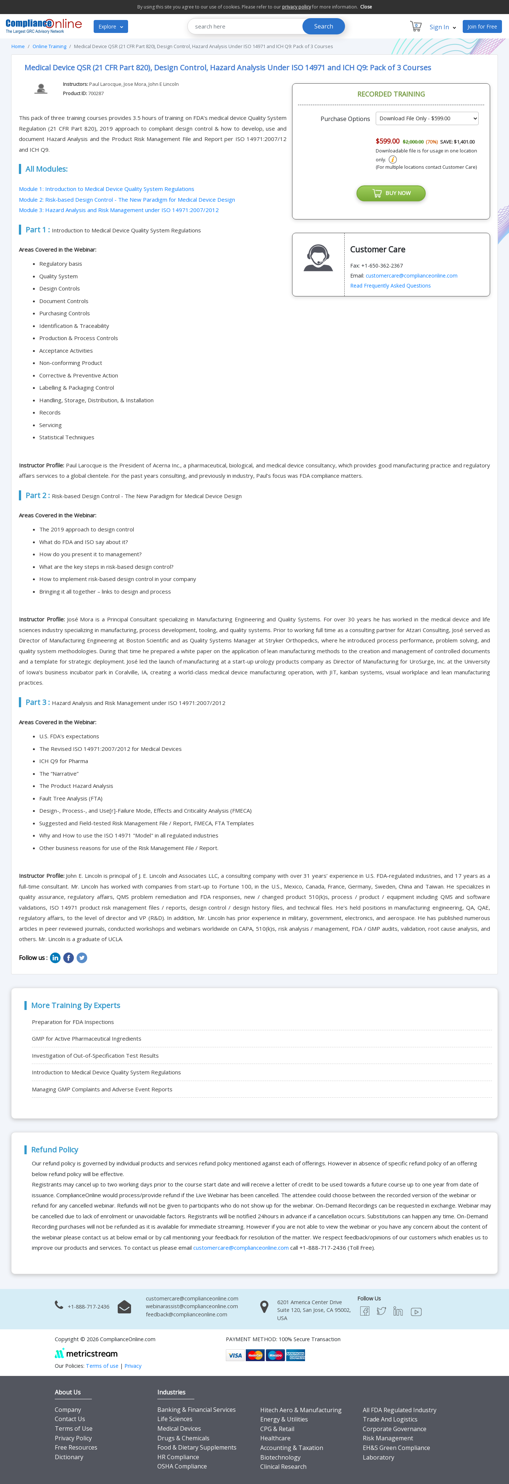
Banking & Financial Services (196, 1410)
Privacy (132, 1365)
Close (366, 7)
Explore (110, 26)
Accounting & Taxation (291, 1448)
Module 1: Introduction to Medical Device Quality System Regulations (106, 188)
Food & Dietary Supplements (197, 1447)
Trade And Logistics (390, 1419)
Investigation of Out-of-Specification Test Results (95, 1055)
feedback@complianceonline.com (186, 1314)
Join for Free (482, 26)
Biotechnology (280, 1457)
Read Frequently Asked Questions (390, 285)
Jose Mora (135, 84)
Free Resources (76, 1447)
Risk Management (388, 1438)
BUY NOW (391, 193)
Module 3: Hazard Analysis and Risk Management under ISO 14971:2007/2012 (119, 210)
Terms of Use (74, 1428)
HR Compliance (178, 1457)
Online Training (49, 46)
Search (323, 26)
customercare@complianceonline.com (412, 275)
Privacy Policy (73, 1438)
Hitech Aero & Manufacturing (301, 1410)
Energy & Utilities (284, 1419)
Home (18, 46)
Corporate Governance (394, 1429)
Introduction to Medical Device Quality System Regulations (106, 1072)
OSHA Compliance (182, 1466)
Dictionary (69, 1457)
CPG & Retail (277, 1429)
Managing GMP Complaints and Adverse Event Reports (102, 1089)
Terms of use (102, 1365)
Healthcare (275, 1438)
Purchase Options (345, 119)
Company (68, 1410)
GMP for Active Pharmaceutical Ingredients (86, 1038)
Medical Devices (179, 1428)
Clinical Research (283, 1467)
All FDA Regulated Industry (399, 1410)
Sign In (443, 27)
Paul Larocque (105, 84)
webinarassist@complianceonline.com (192, 1306)
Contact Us (70, 1419)
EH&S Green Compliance (396, 1448)
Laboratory (378, 1457)
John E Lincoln (163, 84)
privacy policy (296, 7)
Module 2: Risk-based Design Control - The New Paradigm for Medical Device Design (127, 199)
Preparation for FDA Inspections (73, 1021)
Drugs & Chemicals (183, 1438)
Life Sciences (174, 1419)
